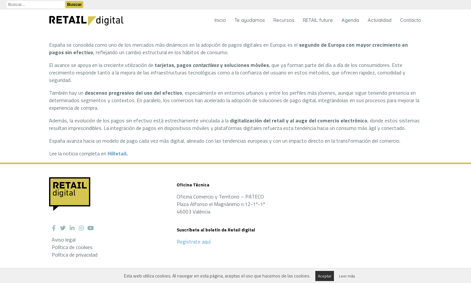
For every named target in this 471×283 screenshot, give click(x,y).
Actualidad (380, 20)
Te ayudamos (250, 20)
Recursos (283, 20)
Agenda (350, 20)
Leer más (347, 276)
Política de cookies (72, 247)
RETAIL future (318, 20)
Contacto (410, 20)
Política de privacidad (74, 255)
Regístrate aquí (194, 241)
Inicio (220, 20)
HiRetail (117, 153)
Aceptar (324, 276)
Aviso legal (64, 240)
